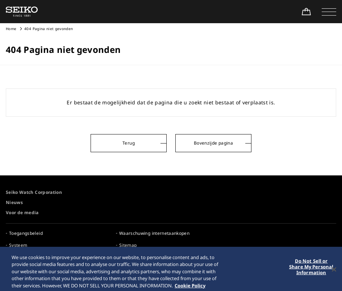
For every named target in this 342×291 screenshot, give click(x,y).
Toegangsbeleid (26, 233)
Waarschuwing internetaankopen (154, 233)
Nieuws (14, 202)
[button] (329, 11)
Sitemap (128, 245)
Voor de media (22, 212)
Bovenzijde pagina (213, 143)
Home (11, 28)
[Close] (334, 272)
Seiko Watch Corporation (34, 192)
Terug (128, 143)
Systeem (18, 245)
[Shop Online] (306, 11)
